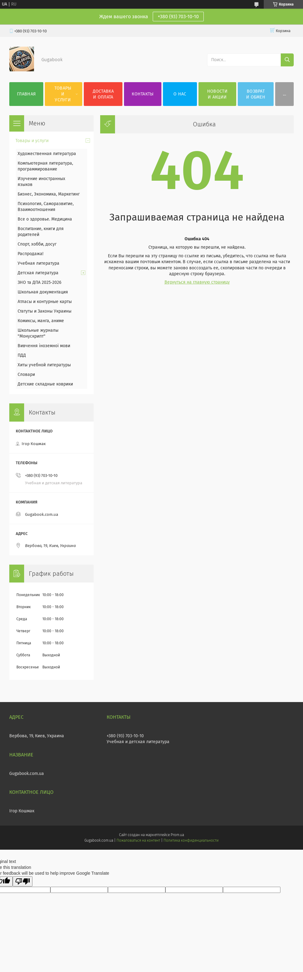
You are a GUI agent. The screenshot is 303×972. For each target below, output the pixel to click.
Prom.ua (177, 835)
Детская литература (38, 273)
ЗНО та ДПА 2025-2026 (39, 282)
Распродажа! (30, 253)
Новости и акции (217, 94)
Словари (26, 374)
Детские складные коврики (45, 384)
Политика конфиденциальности (191, 840)
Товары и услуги (62, 94)
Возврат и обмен (255, 94)
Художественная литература (47, 153)
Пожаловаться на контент (138, 840)
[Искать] (287, 59)
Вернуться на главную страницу (197, 282)
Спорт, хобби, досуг (37, 244)
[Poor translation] (22, 881)
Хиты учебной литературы (44, 365)
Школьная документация (43, 292)
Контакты (142, 94)
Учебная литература (38, 263)
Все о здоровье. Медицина (45, 219)
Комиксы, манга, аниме (41, 320)
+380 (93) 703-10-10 (178, 16)
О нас (179, 94)
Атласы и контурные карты (45, 301)
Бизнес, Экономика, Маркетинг (49, 194)
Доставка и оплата (103, 94)
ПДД (22, 355)
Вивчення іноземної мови (44, 345)
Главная (26, 94)
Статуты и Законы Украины (44, 311)
